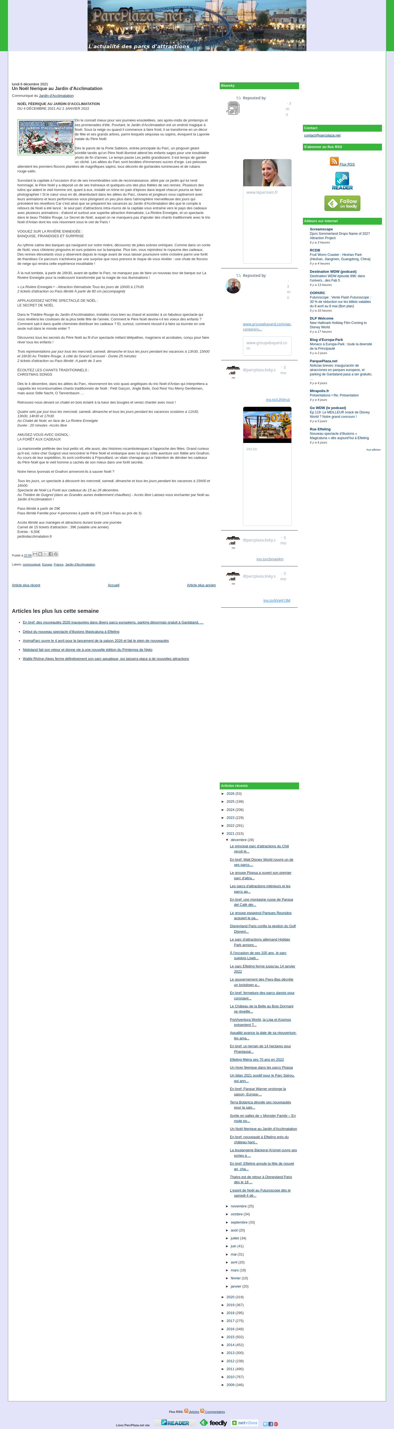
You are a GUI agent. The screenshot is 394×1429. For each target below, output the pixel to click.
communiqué (31, 564)
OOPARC (317, 293)
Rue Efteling (320, 429)
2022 (231, 826)
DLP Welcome (322, 318)
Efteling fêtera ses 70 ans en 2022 (257, 1059)
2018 (231, 1313)
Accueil (113, 585)
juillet (235, 1238)
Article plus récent (26, 585)
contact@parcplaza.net (322, 135)
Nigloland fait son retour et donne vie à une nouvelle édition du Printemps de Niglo (87, 650)
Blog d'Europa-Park (326, 340)
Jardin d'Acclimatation (56, 96)
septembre (240, 1222)
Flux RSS (342, 164)
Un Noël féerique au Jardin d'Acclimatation (57, 88)
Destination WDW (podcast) (333, 271)
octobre (237, 1214)
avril (234, 1262)
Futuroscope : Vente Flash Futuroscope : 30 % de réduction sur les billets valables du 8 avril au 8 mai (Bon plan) (340, 301)
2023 (231, 818)
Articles (191, 1411)
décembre (239, 840)
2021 (231, 833)
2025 (231, 801)
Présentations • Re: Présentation (334, 395)
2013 (231, 1353)
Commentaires (212, 1411)
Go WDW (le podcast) (328, 408)
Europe (47, 564)
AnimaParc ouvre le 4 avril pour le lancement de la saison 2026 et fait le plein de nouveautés (96, 641)
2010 (231, 1377)
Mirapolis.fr (319, 391)
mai (234, 1254)
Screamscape (321, 229)
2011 (231, 1369)
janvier (236, 1286)
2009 (231, 1385)
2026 (231, 794)
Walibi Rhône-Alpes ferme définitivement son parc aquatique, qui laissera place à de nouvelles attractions (106, 659)
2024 (231, 810)
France (58, 564)
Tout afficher (373, 449)
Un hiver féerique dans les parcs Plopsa (261, 1067)
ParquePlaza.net (323, 361)
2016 (231, 1329)
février (236, 1278)
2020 (231, 1297)
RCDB (315, 250)
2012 (231, 1361)
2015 (231, 1337)
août (235, 1230)
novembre (239, 1206)
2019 (231, 1305)
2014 (231, 1345)
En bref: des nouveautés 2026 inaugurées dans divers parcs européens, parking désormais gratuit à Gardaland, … (113, 622)
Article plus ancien (201, 585)
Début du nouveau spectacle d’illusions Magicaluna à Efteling (71, 632)
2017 (231, 1321)
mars (235, 1270)
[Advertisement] (197, 63)
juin (234, 1246)
